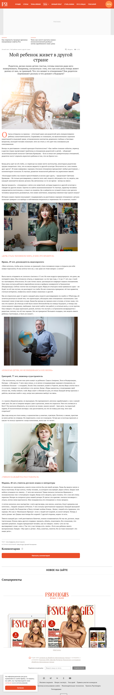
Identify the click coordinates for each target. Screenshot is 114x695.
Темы (45, 4)
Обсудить (69, 50)
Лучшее (18, 4)
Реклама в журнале (46, 683)
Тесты (109, 4)
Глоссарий (92, 4)
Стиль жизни (69, 4)
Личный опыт (56, 4)
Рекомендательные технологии (73, 687)
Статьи (25, 4)
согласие (8, 683)
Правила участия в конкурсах (87, 683)
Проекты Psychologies (93, 687)
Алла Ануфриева (10, 543)
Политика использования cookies (48, 687)
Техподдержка (56, 690)
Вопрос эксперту (60, 683)
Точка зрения (36, 4)
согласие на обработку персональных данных (54, 659)
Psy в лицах (81, 4)
